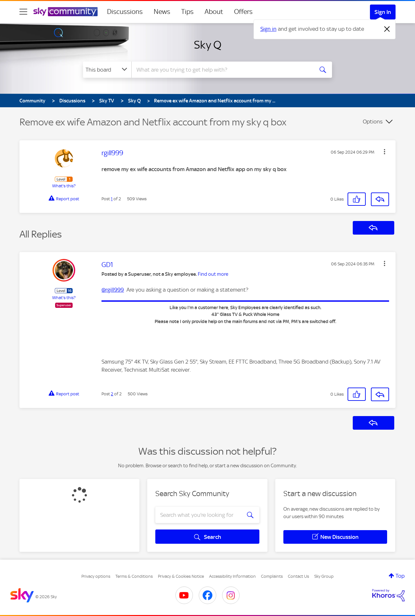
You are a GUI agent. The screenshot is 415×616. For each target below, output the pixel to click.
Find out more (213, 274)
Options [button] (373, 121)
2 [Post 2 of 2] (112, 393)
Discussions (125, 12)
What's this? (64, 185)
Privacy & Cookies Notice (181, 576)
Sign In (382, 12)
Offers (243, 12)
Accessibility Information (232, 576)
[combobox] (222, 70)
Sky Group (324, 576)
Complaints (272, 576)
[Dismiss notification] (387, 29)
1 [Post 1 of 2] (112, 198)
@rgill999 (112, 289)
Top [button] (400, 576)
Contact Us (298, 576)
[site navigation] (23, 11)
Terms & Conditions (134, 576)
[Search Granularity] (107, 70)
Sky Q (207, 44)
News (162, 12)
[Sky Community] (65, 12)
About (214, 12)
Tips (187, 12)
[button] (384, 151)
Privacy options (95, 576)
